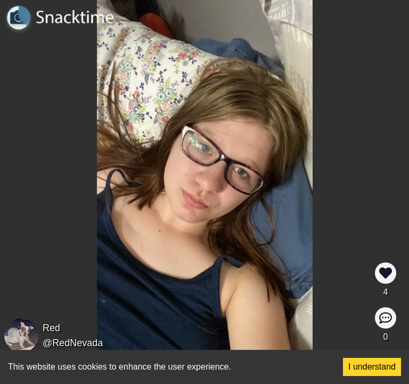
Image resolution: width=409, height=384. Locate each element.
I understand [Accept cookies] (372, 366)
